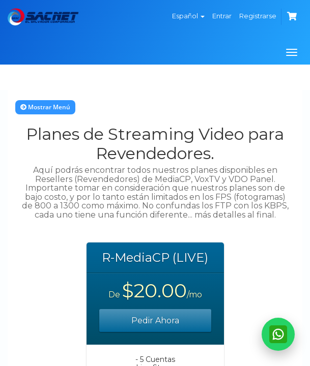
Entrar (222, 16)
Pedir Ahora (155, 320)
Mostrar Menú (45, 107)
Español (188, 16)
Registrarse (257, 16)
